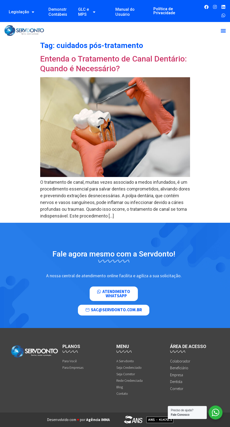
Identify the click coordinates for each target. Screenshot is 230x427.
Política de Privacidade (164, 10)
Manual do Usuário (125, 12)
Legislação (21, 12)
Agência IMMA (98, 419)
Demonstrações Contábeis (57, 12)
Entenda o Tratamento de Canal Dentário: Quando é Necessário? (113, 63)
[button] (223, 30)
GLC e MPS (86, 12)
